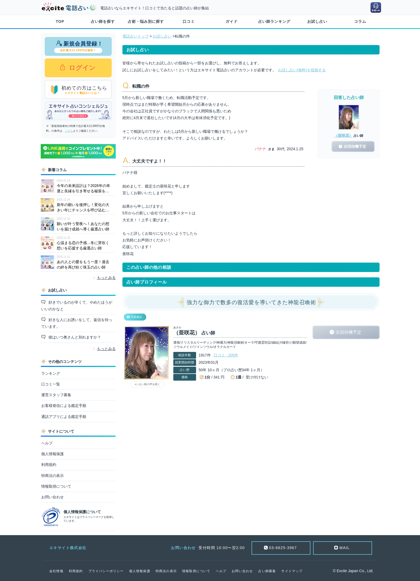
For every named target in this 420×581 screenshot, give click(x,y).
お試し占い (317, 21)
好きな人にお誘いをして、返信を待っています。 (76, 323)
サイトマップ (291, 571)
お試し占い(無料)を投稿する (301, 70)
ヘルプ (46, 443)
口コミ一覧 (50, 384)
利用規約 (48, 464)
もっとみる (106, 277)
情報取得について (56, 486)
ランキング (50, 373)
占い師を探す (103, 21)
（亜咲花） (343, 135)
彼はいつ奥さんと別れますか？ (74, 337)
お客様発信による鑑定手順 (63, 405)
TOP (60, 21)
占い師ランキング (274, 21)
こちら (69, 130)
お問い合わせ (52, 497)
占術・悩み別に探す (146, 21)
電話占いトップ (135, 36)
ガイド (232, 21)
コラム (360, 21)
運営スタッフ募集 (56, 395)
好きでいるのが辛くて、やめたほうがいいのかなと (76, 305)
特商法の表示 (52, 475)
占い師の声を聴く (149, 384)
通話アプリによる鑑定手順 (63, 416)
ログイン (81, 67)
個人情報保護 (52, 454)
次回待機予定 (348, 332)
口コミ (189, 21)
